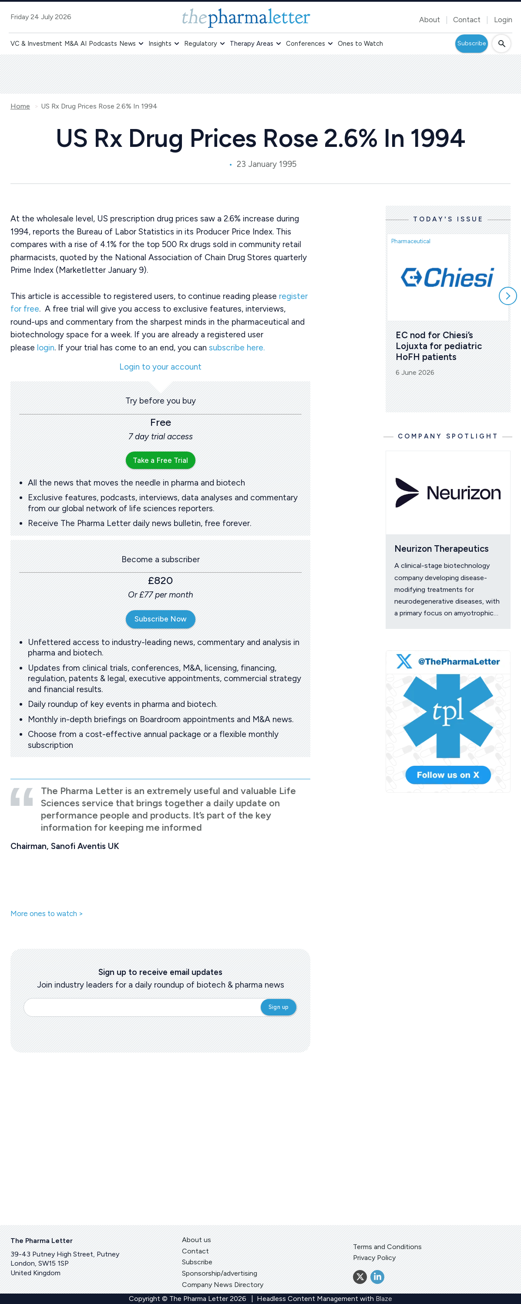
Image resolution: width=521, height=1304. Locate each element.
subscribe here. (237, 348)
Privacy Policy (374, 1257)
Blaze (384, 1298)
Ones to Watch (360, 44)
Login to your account (160, 367)
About (429, 19)
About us (196, 1240)
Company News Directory (222, 1284)
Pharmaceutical (410, 241)
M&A (71, 44)
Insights (159, 44)
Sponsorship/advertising (219, 1273)
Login (503, 19)
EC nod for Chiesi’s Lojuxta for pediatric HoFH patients (440, 345)
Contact (467, 19)
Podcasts (103, 44)
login (45, 348)
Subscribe (471, 43)
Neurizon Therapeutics (441, 548)
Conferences (305, 44)
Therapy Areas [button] (251, 44)
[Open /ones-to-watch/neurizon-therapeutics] (448, 492)
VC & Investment (36, 44)
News (127, 44)
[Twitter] (360, 1277)
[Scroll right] (508, 296)
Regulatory (200, 44)
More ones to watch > (46, 914)
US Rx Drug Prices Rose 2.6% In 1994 (99, 106)
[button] (141, 43)
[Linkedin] (377, 1277)
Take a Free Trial (160, 460)
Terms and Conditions (387, 1247)
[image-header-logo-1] (246, 18)
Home (20, 106)
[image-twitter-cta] (448, 721)
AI (84, 44)
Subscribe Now (160, 619)
